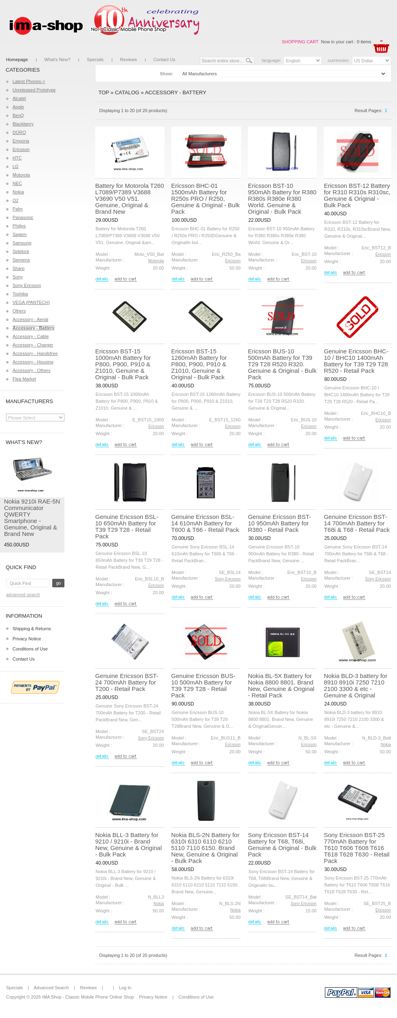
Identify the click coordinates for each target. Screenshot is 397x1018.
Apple (18, 106)
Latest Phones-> (29, 81)
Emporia (21, 140)
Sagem (20, 234)
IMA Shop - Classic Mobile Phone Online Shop (88, 997)
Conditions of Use (30, 648)
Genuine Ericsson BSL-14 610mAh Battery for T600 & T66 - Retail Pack (205, 523)
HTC (17, 157)
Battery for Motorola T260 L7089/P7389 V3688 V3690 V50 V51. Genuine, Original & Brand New (129, 198)
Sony (18, 276)
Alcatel (19, 98)
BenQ (18, 115)
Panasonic (23, 217)
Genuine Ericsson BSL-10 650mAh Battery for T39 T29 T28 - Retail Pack (126, 526)
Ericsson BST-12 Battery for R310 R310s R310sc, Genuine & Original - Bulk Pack (357, 195)
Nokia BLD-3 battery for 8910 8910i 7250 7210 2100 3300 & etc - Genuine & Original (355, 685)
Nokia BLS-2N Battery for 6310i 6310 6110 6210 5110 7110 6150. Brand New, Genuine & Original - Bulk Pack (205, 847)
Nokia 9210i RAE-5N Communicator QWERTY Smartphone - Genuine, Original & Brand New (32, 517)
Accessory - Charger (33, 344)
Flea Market (24, 378)
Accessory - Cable (31, 336)
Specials (95, 59)
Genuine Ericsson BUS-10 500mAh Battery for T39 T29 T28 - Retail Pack (203, 685)
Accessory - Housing (33, 361)
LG (16, 166)
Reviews (128, 59)
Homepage (17, 59)
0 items (364, 41)
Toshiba (20, 293)
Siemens (21, 259)
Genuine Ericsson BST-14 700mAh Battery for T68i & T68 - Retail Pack (356, 523)
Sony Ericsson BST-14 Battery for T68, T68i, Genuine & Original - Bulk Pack (282, 844)
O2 (16, 200)
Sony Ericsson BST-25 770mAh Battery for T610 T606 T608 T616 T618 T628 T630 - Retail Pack (356, 847)
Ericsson (21, 149)
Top (103, 92)
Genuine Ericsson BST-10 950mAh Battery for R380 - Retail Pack (279, 523)
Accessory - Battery (175, 92)
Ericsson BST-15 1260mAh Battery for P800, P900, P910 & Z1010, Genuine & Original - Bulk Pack (199, 364)
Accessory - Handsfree (35, 353)
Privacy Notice (27, 638)
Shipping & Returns (32, 628)
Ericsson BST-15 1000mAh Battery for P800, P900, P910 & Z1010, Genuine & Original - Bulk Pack (123, 364)
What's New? (57, 59)
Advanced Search (23, 594)
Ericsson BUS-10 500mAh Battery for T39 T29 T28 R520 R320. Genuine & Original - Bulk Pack (282, 364)
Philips (19, 225)
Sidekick (21, 251)
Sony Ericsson (27, 285)
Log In (125, 987)
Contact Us (164, 59)
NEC (17, 183)
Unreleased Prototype (34, 89)
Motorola (21, 174)
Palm (18, 208)
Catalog (127, 92)
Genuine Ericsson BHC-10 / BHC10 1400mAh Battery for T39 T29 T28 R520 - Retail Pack (356, 361)
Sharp (18, 268)
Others (19, 310)
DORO (19, 132)
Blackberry (23, 123)
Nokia (18, 191)
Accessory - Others (32, 370)
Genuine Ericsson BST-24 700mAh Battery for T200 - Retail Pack (126, 682)
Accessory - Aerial (30, 319)
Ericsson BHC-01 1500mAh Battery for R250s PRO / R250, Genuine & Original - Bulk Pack (205, 198)
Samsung (22, 242)
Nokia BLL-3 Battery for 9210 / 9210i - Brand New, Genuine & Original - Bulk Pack (128, 844)
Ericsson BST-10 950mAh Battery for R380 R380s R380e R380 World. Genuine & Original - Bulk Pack (282, 198)
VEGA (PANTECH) (31, 302)
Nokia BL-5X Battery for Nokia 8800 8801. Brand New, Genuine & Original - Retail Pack (281, 685)
